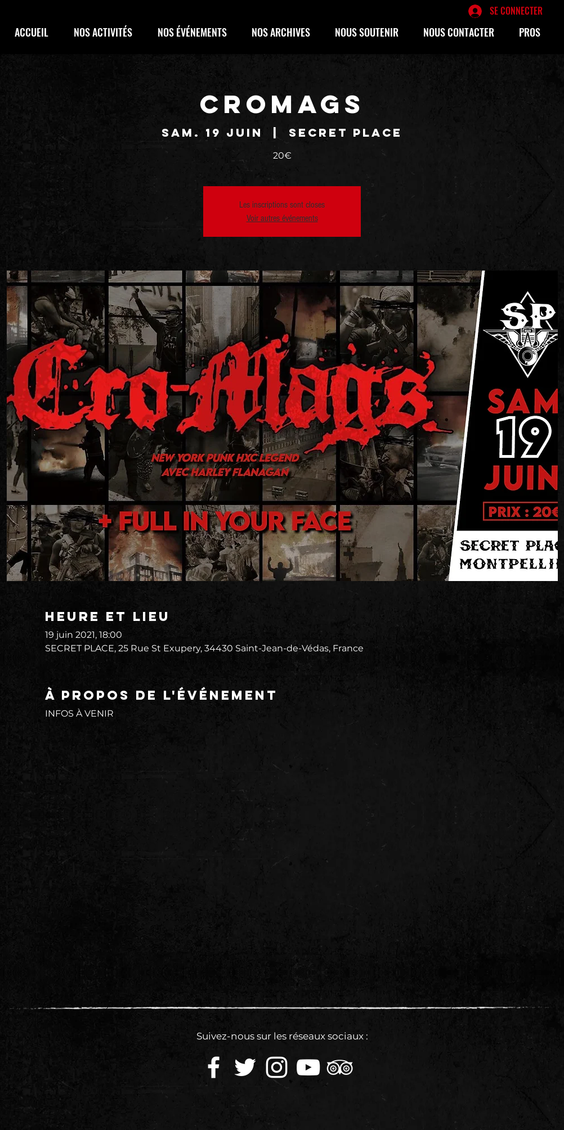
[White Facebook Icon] (213, 1067)
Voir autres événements (282, 218)
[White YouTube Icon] (308, 1067)
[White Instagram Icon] (276, 1067)
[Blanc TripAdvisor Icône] (339, 1067)
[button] (107, 32)
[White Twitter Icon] (245, 1067)
